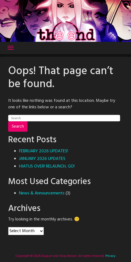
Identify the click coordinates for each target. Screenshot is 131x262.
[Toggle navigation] (10, 48)
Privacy (110, 256)
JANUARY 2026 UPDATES (42, 158)
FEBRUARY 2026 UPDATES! (43, 151)
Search (18, 126)
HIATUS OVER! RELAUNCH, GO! (47, 166)
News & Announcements (42, 193)
